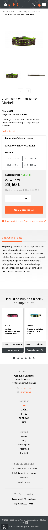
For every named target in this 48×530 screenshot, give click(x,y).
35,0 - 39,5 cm (13, 165)
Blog (24, 440)
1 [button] (14, 358)
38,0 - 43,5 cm (30, 165)
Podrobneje (13, 350)
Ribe (24, 422)
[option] (12, 75)
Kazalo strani (24, 482)
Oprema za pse (23, 11)
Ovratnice (36, 11)
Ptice (24, 413)
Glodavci (24, 418)
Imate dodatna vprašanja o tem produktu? (24, 221)
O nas (24, 436)
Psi (12, 11)
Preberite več (8, 131)
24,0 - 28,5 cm (13, 158)
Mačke (24, 409)
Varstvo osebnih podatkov (24, 468)
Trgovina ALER (24, 499)
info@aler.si (24, 392)
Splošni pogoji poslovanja (24, 473)
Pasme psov (24, 444)
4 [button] (26, 358)
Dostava (24, 477)
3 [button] (22, 358)
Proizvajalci (24, 448)
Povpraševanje (35, 350)
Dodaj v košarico (24, 210)
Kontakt (24, 453)
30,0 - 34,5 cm (30, 158)
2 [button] (18, 358)
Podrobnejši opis (12, 237)
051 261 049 (24, 388)
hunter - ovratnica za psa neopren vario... (12, 331)
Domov (5, 11)
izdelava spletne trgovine (19, 526)
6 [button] (34, 358)
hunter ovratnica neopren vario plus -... (35, 331)
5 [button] (30, 358)
